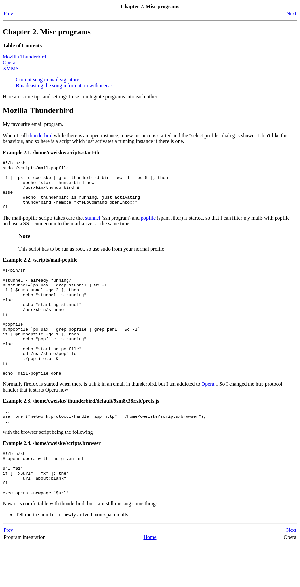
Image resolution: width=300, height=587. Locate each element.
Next (291, 13)
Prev (8, 13)
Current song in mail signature (47, 79)
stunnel (92, 227)
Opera (9, 62)
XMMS (11, 68)
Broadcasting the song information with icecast (65, 85)
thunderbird (40, 135)
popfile (148, 227)
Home (149, 580)
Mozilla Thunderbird (24, 56)
